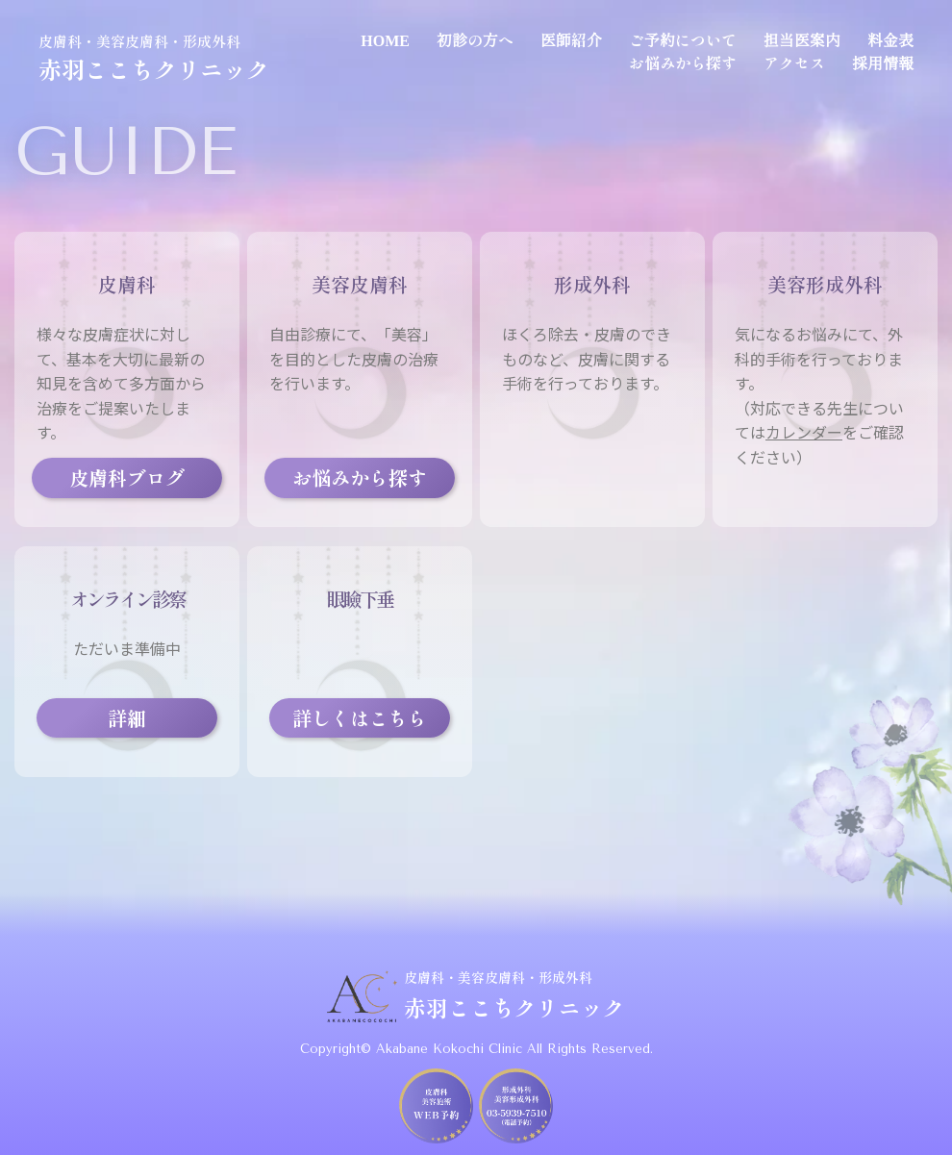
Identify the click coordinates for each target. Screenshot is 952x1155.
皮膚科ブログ (127, 477)
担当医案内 (802, 39)
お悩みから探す (683, 62)
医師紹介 (571, 39)
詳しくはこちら (359, 718)
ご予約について (683, 39)
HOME (385, 39)
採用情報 (883, 62)
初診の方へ (475, 39)
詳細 (127, 718)
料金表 (890, 39)
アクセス (794, 62)
